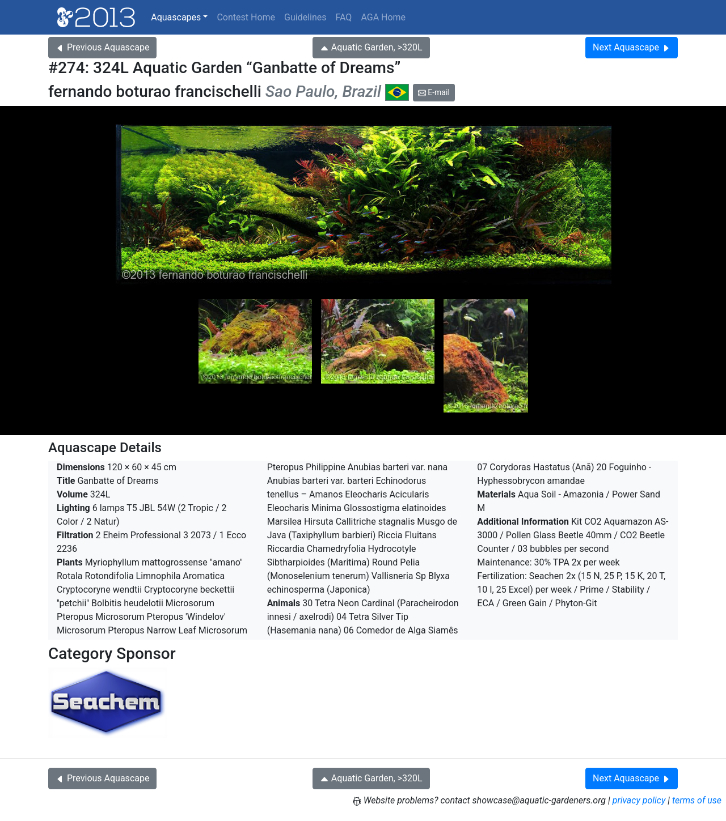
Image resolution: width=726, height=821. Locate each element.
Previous (102, 47)
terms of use (696, 800)
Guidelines (305, 17)
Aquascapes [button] (176, 17)
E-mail (434, 92)
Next (631, 47)
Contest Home (246, 17)
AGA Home (383, 17)
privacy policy (639, 800)
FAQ (344, 17)
